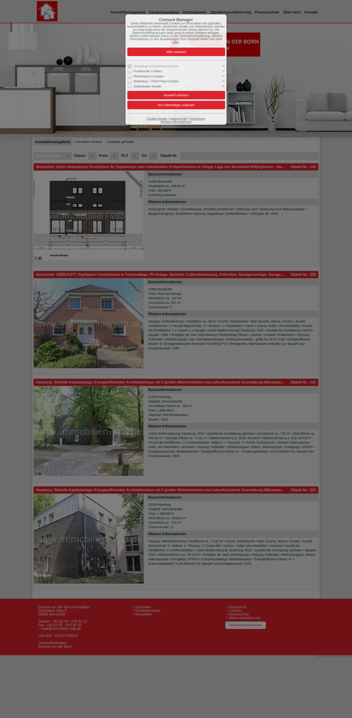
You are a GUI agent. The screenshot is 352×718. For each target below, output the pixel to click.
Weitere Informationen (176, 122)
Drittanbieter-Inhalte (147, 86)
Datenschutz (178, 118)
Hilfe (175, 42)
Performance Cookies (149, 76)
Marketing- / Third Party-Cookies (156, 81)
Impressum (197, 118)
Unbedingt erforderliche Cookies (156, 66)
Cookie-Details (157, 118)
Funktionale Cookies (148, 71)
